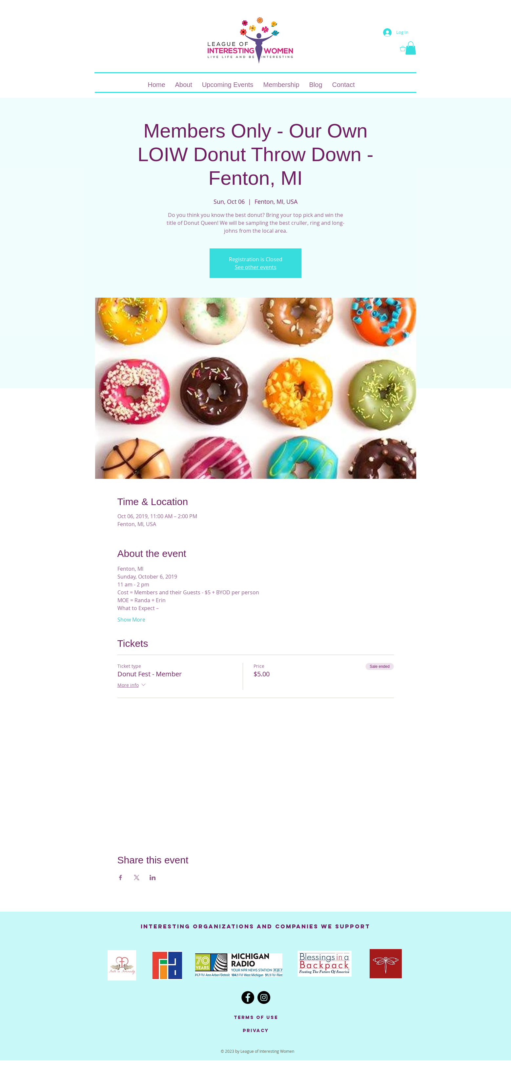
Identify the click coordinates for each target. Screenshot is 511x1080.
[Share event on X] (136, 877)
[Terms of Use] (256, 1017)
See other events (255, 267)
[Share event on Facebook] (120, 877)
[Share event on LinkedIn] (153, 877)
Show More (131, 619)
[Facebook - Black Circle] (247, 997)
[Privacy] (256, 1030)
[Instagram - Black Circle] (263, 997)
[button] (408, 48)
